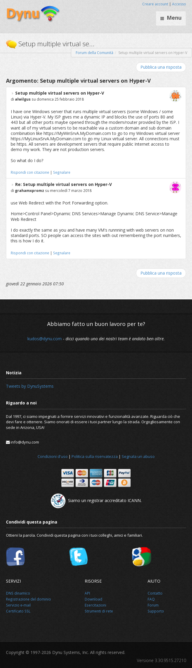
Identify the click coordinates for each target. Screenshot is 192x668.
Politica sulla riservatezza (95, 456)
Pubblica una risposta (161, 67)
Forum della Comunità (94, 52)
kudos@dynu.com (44, 338)
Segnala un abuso (138, 456)
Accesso (179, 4)
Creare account (155, 4)
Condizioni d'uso (53, 456)
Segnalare (61, 172)
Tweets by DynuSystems (30, 386)
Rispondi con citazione (30, 172)
